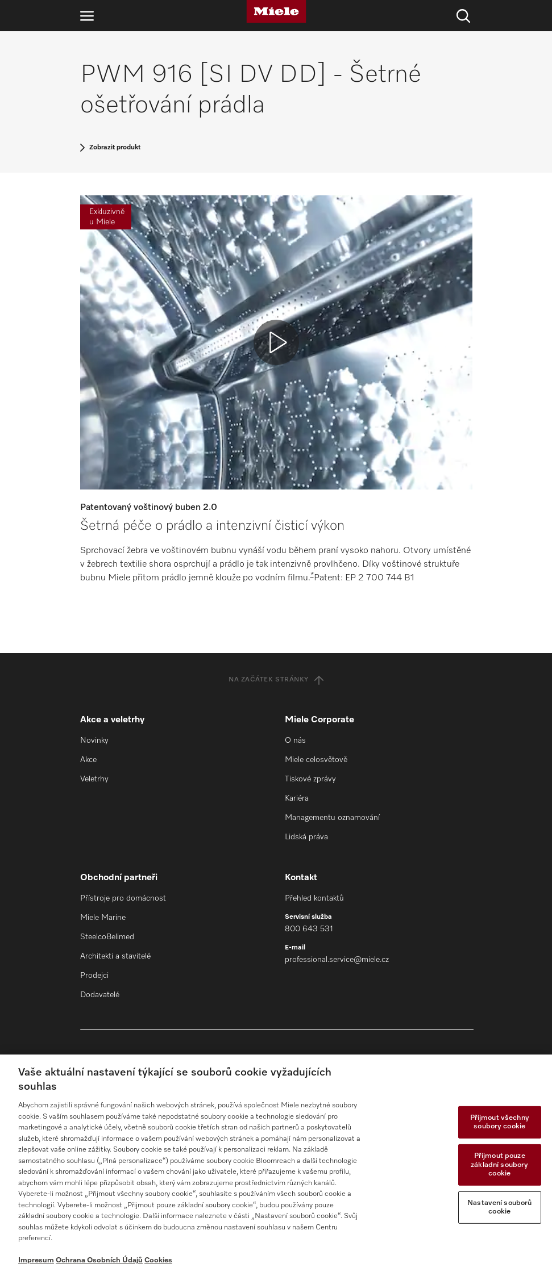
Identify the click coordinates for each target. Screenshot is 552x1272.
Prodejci (94, 976)
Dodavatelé (99, 995)
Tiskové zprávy (310, 779)
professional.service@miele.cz (337, 960)
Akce (88, 760)
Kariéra (297, 798)
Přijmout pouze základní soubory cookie (499, 1164)
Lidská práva (306, 837)
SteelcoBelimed (107, 937)
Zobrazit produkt (114, 147)
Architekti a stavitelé (115, 956)
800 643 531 (309, 929)
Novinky (94, 740)
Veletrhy (94, 779)
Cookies (158, 1260)
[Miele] (276, 11)
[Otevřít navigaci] (87, 15)
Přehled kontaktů (314, 898)
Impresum (36, 1260)
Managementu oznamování (332, 818)
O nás (295, 740)
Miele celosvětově (316, 760)
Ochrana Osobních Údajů (99, 1260)
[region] (276, 1163)
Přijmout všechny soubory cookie (499, 1122)
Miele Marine (103, 918)
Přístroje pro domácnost (123, 898)
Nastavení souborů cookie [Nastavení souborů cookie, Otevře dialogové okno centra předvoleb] (499, 1207)
